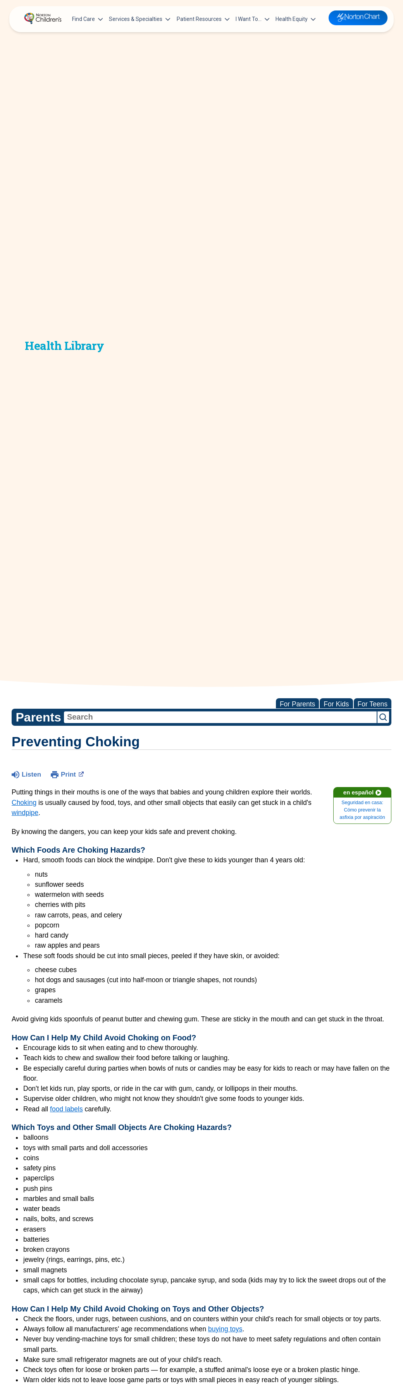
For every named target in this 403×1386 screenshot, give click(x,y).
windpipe (25, 813)
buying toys (225, 1329)
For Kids (336, 704)
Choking (24, 802)
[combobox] (220, 717)
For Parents (297, 704)
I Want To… (252, 19)
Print (72, 774)
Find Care (87, 19)
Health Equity (295, 19)
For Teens (373, 704)
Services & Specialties (139, 19)
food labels (66, 1109)
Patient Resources (203, 19)
